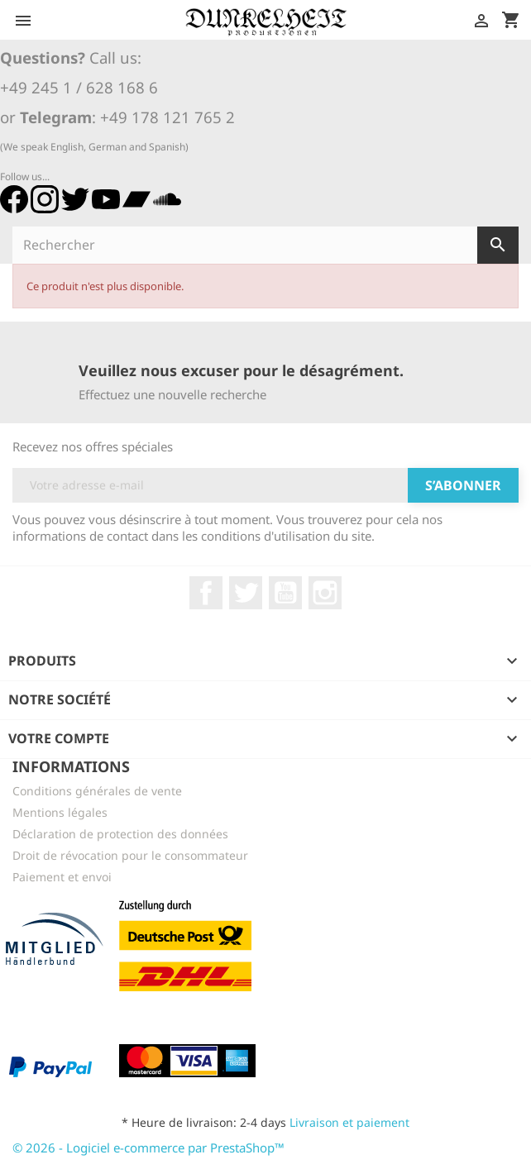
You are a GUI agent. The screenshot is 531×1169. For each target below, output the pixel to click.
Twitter (245, 592)
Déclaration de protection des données (120, 834)
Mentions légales (60, 812)
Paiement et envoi (62, 877)
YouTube (285, 592)
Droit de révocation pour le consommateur (130, 855)
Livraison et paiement (349, 1122)
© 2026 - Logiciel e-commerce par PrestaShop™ (148, 1147)
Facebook (205, 592)
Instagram (325, 592)
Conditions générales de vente (97, 791)
